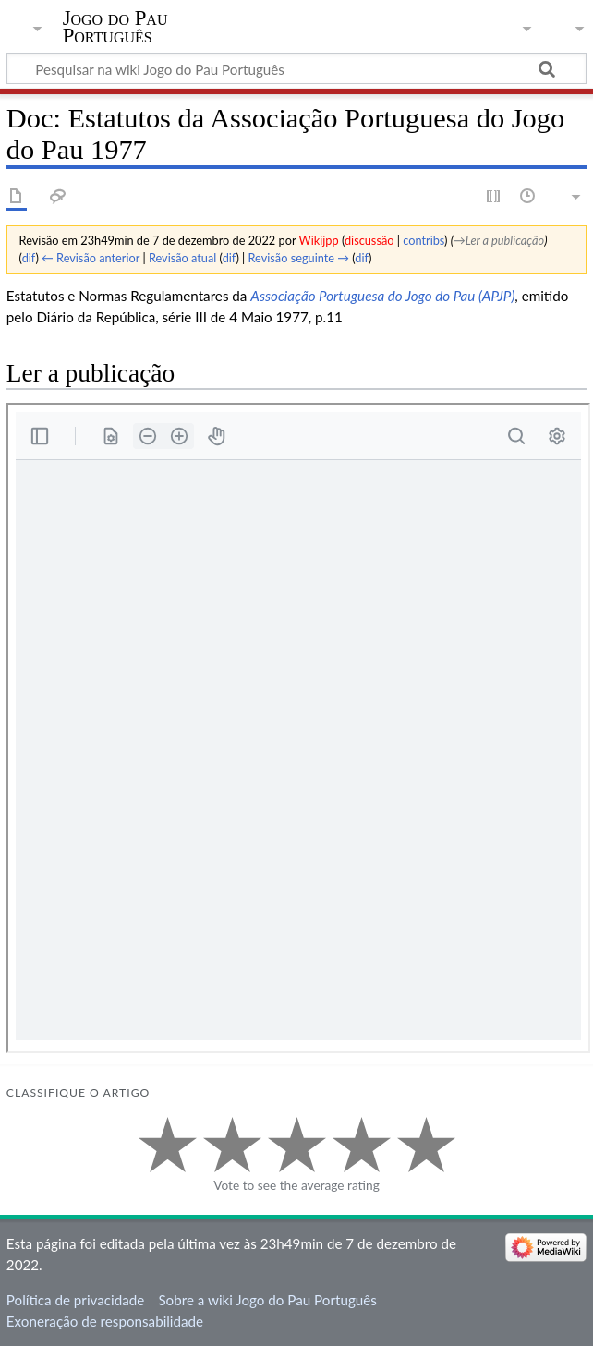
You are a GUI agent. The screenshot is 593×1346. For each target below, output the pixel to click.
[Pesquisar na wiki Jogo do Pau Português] (296, 68)
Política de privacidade (75, 1299)
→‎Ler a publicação (499, 240)
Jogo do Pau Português (115, 26)
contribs (423, 240)
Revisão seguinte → (299, 257)
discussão (369, 240)
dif (29, 257)
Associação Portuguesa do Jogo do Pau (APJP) (382, 295)
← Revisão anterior (90, 257)
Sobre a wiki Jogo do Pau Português (267, 1299)
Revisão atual (182, 257)
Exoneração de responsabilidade (104, 1321)
